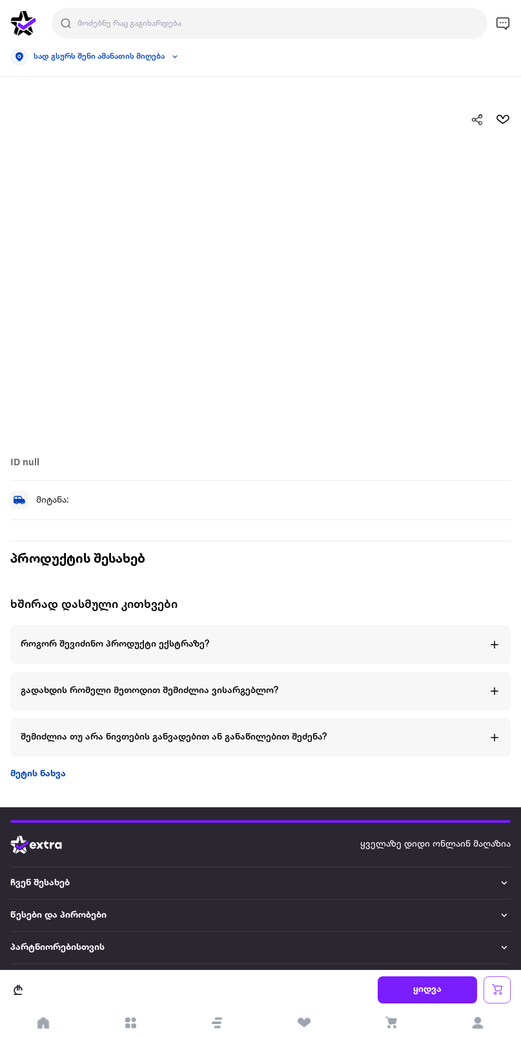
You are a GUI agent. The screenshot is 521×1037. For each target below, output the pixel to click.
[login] (478, 1023)
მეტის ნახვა (38, 774)
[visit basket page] (390, 1023)
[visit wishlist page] (304, 1023)
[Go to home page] (45, 845)
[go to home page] (23, 23)
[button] (217, 1023)
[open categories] (130, 1023)
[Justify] (65, 23)
